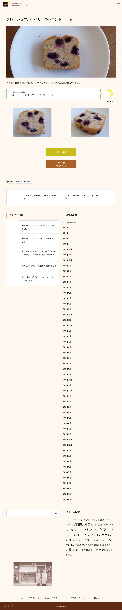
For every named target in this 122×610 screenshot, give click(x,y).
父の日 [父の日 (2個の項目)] (87, 550)
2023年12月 (67, 391)
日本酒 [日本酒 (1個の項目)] (95, 545)
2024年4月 (67, 461)
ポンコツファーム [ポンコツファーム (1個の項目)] (98, 540)
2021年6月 (67, 293)
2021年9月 (67, 309)
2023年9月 (67, 434)
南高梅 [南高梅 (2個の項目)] (79, 545)
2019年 (65, 238)
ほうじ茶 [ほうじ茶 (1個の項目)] (93, 525)
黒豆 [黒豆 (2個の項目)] (70, 555)
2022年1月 (67, 331)
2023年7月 (67, 429)
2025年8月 (67, 499)
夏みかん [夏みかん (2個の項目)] (86, 545)
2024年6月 (67, 467)
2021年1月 (67, 266)
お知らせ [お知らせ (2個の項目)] (95, 520)
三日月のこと (34, 598)
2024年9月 (67, 478)
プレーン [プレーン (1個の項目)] (80, 540)
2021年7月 (67, 298)
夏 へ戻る (61, 152)
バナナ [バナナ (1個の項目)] (82, 535)
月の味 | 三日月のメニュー (55, 598)
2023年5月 (67, 418)
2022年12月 (67, 325)
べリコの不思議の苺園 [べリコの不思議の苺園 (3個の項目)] (78, 524)
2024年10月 (67, 440)
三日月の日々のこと (71, 222)
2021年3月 (67, 276)
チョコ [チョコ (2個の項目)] (77, 535)
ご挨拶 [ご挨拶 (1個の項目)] (102, 520)
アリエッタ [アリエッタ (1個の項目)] (107, 525)
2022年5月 (67, 353)
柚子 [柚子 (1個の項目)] (102, 545)
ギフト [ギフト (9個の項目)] (105, 529)
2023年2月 (67, 402)
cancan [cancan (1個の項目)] (67, 520)
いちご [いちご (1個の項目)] (80, 520)
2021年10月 (67, 249)
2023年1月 (67, 396)
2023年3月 (67, 407)
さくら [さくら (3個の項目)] (108, 519)
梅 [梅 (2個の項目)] (107, 545)
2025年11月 (67, 483)
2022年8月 (67, 369)
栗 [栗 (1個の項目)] (105, 545)
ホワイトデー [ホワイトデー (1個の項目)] (88, 540)
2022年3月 (67, 342)
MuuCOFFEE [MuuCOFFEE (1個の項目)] (73, 520)
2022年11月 (67, 320)
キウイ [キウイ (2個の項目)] (96, 530)
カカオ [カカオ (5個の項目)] (75, 529)
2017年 (65, 228)
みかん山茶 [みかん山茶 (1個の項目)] (100, 525)
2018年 (65, 233)
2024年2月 (67, 456)
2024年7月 (67, 472)
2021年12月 (67, 260)
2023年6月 (67, 423)
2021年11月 (67, 255)
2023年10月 (67, 380)
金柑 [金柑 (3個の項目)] (103, 549)
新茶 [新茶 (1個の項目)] (91, 545)
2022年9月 (67, 374)
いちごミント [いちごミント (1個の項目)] (87, 520)
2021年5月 (67, 287)
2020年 (65, 244)
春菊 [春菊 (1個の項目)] (99, 545)
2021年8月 (67, 304)
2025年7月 (67, 494)
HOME (21, 598)
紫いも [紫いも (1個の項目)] (92, 550)
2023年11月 (67, 385)
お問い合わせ (98, 598)
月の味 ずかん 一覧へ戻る (61, 164)
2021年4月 (67, 282)
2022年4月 (67, 347)
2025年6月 (67, 489)
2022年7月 (67, 363)
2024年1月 (67, 450)
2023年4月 (67, 412)
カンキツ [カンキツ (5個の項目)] (86, 529)
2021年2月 (67, 271)
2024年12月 (67, 445)
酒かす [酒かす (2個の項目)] (98, 550)
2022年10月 (67, 315)
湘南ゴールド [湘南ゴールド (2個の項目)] (78, 550)
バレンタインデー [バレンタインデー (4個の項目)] (96, 534)
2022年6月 (67, 358)
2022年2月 (67, 336)
